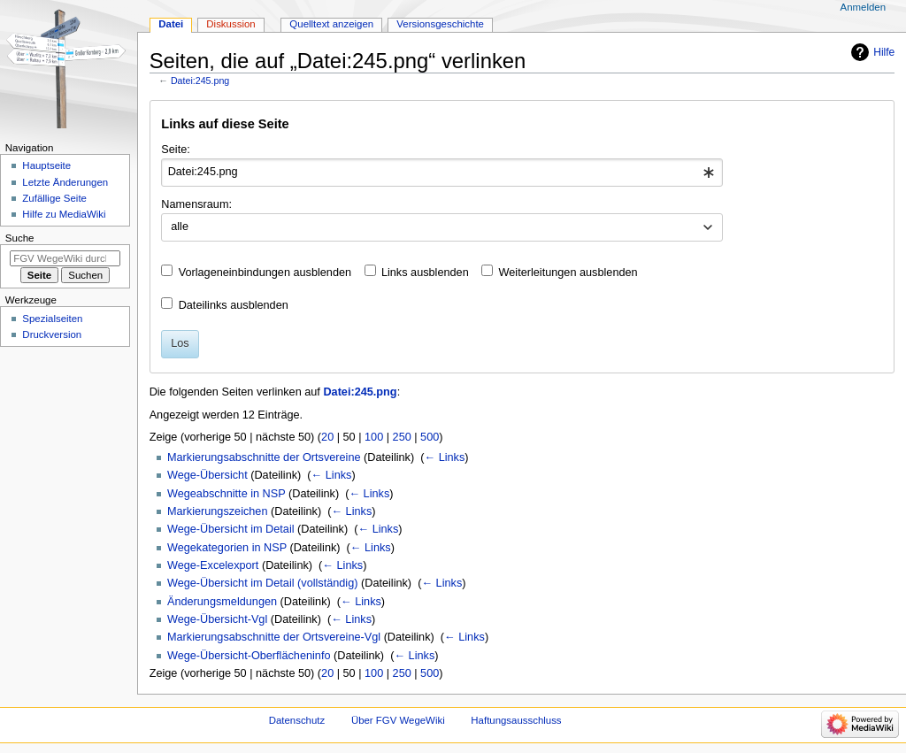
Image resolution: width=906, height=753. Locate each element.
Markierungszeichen (217, 511)
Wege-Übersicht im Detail (231, 529)
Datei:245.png (200, 80)
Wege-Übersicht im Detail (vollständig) (262, 583)
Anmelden (864, 7)
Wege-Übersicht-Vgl (217, 619)
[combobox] (442, 172)
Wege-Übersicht (207, 475)
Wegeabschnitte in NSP (226, 494)
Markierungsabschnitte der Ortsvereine (264, 457)
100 (374, 437)
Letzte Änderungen (65, 182)
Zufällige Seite (54, 198)
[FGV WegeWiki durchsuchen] (65, 258)
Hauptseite (46, 165)
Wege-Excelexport (212, 565)
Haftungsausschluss (516, 720)
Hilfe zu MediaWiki (63, 214)
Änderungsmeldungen (222, 601)
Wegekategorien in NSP (227, 548)
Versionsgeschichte (440, 24)
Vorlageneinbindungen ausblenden (265, 272)
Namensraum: (196, 204)
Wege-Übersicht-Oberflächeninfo (249, 655)
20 (327, 437)
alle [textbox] (179, 226)
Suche (20, 238)
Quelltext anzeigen (331, 24)
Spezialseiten (52, 318)
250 (402, 437)
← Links (444, 457)
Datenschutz (297, 720)
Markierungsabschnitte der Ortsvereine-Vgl (273, 637)
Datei (170, 24)
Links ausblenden (425, 272)
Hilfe (883, 52)
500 (429, 437)
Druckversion (51, 334)
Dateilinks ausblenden (233, 305)
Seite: (175, 149)
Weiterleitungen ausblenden (568, 272)
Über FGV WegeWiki (398, 720)
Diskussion (230, 24)
